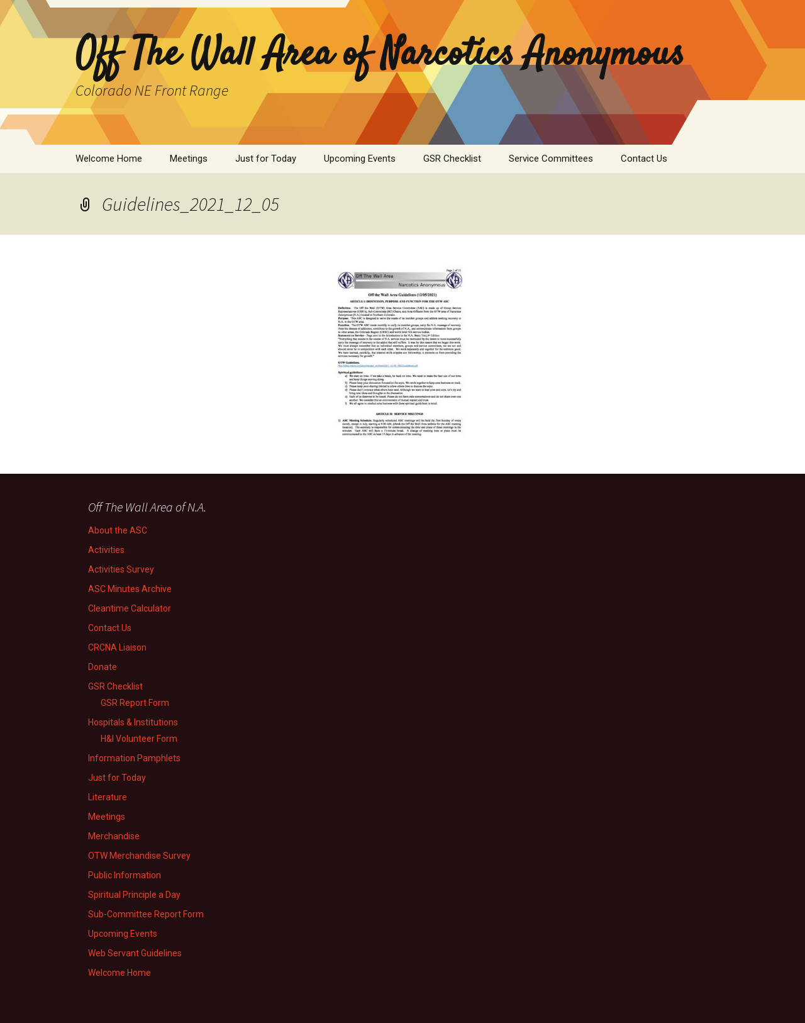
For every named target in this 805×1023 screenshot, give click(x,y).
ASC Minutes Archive (130, 589)
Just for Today (265, 158)
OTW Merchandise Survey (139, 856)
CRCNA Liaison (117, 647)
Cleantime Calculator (129, 608)
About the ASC (117, 530)
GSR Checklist (452, 158)
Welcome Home (108, 158)
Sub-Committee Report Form (146, 914)
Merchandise (114, 836)
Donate (102, 667)
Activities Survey (121, 569)
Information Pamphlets (134, 758)
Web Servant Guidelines (135, 953)
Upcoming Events (360, 158)
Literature (107, 797)
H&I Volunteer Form (139, 739)
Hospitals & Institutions (133, 722)
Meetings (189, 158)
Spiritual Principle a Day (134, 895)
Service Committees (551, 158)
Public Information (124, 875)
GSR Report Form (135, 703)
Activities (106, 550)
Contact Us (644, 158)
